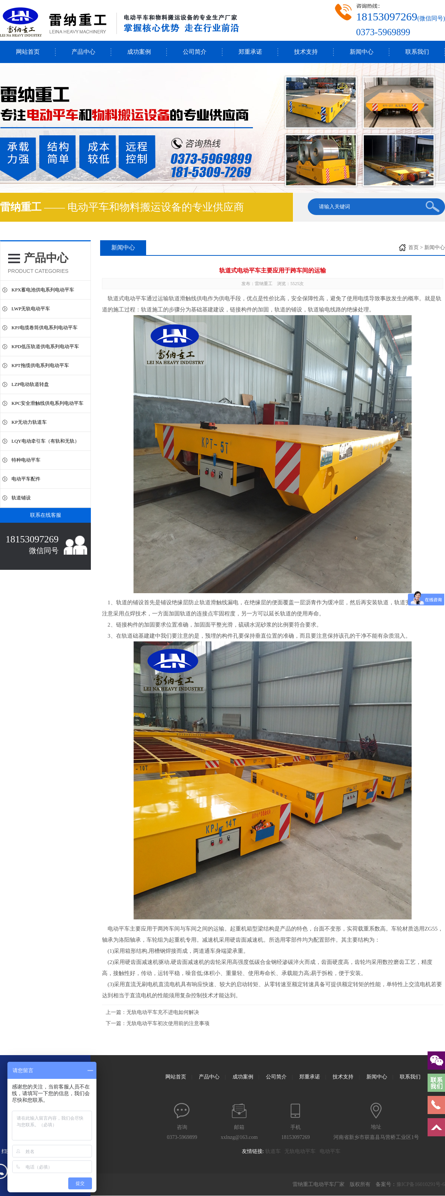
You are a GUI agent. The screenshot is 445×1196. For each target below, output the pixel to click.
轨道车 (275, 1151)
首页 (413, 247)
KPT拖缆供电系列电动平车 (40, 365)
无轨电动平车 (302, 1151)
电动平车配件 (25, 479)
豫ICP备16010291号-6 (420, 1184)
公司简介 (195, 52)
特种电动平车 (25, 460)
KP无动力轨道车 (29, 422)
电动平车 (119, 929)
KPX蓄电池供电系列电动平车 (42, 290)
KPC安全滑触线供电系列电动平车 (47, 403)
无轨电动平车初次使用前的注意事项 (168, 1023)
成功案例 (139, 52)
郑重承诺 (250, 52)
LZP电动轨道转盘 (30, 384)
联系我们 (417, 52)
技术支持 (306, 52)
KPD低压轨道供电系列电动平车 (45, 346)
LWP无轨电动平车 (30, 308)
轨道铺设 (21, 497)
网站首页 (28, 52)
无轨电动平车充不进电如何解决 (162, 1012)
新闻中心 (361, 52)
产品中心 (83, 52)
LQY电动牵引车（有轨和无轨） (45, 441)
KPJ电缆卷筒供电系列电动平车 (44, 327)
